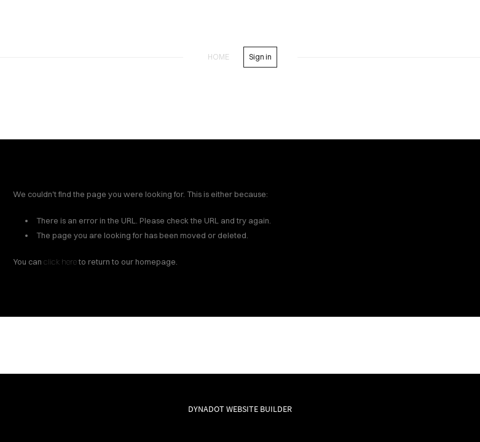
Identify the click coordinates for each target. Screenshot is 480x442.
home (218, 56)
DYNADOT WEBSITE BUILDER (240, 408)
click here (60, 261)
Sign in (260, 56)
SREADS (240, 29)
